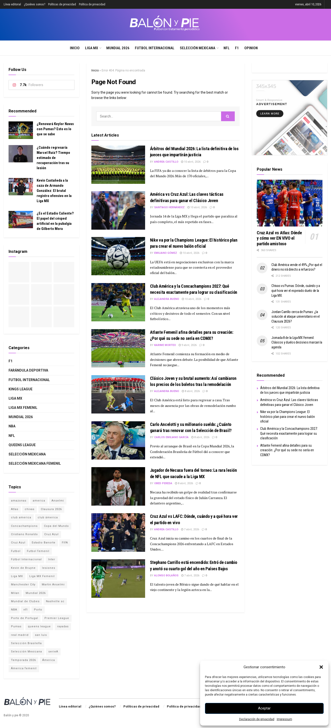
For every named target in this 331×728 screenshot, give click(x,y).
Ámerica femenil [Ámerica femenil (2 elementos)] (24, 668)
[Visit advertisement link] (289, 117)
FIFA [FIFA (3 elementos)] (65, 542)
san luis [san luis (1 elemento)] (41, 635)
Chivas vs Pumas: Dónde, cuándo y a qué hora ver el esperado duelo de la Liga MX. (295, 290)
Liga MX (91, 48)
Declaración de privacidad (256, 719)
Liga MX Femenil (23, 408)
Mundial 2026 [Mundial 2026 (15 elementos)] (36, 593)
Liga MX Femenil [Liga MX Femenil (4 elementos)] (42, 576)
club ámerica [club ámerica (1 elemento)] (48, 517)
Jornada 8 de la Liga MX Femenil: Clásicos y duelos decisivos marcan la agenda (296, 342)
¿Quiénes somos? (34, 4)
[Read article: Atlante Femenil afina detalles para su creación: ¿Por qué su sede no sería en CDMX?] (118, 348)
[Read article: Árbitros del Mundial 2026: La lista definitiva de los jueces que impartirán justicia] (118, 165)
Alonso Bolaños (166, 575)
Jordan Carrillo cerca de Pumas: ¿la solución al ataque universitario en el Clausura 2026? (295, 316)
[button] (321, 667)
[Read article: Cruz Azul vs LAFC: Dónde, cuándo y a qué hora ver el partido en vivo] (118, 532)
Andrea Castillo (166, 161)
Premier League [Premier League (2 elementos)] (56, 618)
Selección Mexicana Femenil (35, 463)
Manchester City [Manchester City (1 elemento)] (23, 584)
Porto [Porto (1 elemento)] (38, 609)
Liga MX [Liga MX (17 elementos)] (17, 576)
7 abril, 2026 (190, 529)
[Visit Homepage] (165, 24)
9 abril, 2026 (188, 345)
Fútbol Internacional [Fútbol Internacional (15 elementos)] (26, 559)
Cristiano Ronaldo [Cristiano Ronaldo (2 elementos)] (24, 534)
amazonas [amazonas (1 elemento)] (18, 500)
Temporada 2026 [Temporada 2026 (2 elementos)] (23, 660)
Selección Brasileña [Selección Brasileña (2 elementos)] (26, 643)
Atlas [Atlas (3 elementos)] (14, 509)
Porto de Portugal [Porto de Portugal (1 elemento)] (24, 618)
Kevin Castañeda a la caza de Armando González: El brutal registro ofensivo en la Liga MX (54, 190)
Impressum (284, 719)
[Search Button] (325, 48)
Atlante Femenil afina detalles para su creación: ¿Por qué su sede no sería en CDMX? (287, 450)
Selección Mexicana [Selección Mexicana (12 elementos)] (26, 651)
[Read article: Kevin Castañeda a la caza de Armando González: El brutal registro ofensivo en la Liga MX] (21, 187)
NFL (227, 48)
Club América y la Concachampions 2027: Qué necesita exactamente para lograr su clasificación (289, 433)
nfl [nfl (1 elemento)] (25, 609)
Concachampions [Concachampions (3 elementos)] (24, 526)
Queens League (22, 445)
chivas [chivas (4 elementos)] (29, 509)
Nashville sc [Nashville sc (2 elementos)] (55, 601)
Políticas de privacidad (62, 4)
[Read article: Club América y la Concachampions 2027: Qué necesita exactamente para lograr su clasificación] (118, 302)
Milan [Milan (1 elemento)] (15, 593)
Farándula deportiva (28, 370)
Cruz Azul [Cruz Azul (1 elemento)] (18, 542)
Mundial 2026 (117, 48)
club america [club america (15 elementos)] (21, 517)
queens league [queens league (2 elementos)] (39, 626)
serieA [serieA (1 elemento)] (53, 651)
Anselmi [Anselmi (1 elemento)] (58, 500)
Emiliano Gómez (165, 253)
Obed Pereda (163, 483)
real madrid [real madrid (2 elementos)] (20, 635)
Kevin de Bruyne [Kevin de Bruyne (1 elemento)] (23, 568)
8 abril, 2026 (191, 391)
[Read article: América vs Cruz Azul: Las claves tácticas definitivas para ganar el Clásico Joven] (118, 210)
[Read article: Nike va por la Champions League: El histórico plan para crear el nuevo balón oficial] (118, 256)
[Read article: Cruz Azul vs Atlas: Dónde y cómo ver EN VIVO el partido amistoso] (289, 203)
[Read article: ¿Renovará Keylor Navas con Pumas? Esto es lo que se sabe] (21, 130)
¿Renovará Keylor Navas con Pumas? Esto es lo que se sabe (55, 129)
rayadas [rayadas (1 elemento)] (63, 626)
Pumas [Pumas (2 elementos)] (16, 626)
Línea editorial (12, 4)
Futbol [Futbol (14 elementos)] (16, 551)
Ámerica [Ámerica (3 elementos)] (48, 660)
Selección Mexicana (197, 48)
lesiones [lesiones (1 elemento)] (48, 568)
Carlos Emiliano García (171, 437)
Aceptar (264, 708)
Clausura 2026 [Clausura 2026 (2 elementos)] (51, 509)
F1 (237, 48)
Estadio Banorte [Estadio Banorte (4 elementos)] (43, 542)
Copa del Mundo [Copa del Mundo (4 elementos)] (56, 526)
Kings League (20, 389)
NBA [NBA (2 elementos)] (14, 609)
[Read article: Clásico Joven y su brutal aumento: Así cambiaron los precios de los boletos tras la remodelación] (118, 394)
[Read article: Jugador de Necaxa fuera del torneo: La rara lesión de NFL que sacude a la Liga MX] (118, 486)
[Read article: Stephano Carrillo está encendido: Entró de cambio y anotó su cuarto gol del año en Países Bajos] (118, 578)
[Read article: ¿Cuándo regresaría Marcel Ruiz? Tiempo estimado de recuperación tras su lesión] (21, 154)
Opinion (251, 48)
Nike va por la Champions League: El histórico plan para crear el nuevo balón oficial (287, 416)
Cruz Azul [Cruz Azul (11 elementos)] (51, 534)
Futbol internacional (154, 48)
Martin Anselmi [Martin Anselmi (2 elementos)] (53, 584)
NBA (12, 426)
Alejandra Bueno (166, 299)
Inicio (75, 48)
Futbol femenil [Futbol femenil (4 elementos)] (38, 551)
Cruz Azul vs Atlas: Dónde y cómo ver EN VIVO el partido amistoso (279, 238)
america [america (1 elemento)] (39, 500)
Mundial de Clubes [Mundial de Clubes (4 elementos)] (25, 601)
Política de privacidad (92, 4)
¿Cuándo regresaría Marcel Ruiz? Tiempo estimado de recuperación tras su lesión (53, 157)
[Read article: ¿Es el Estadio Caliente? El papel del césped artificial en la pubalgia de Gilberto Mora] (21, 219)
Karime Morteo (165, 345)
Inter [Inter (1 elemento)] (51, 559)
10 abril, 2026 (191, 161)
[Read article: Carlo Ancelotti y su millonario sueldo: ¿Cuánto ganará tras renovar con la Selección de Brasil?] (118, 440)
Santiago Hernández (169, 207)
